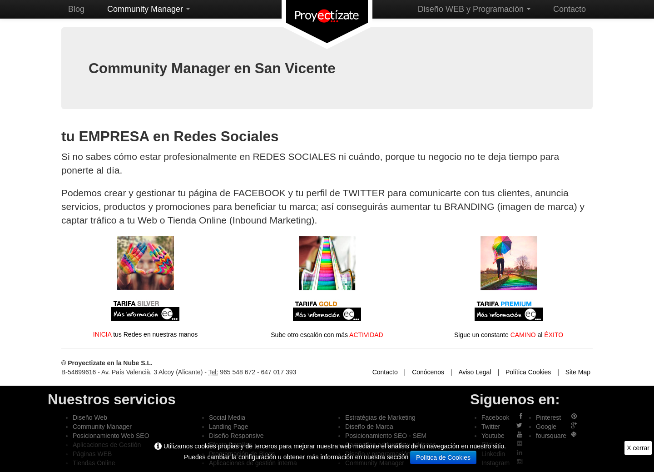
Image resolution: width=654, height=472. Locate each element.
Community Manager (148, 9)
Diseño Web (90, 417)
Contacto (569, 9)
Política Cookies (528, 372)
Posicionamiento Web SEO (111, 435)
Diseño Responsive (236, 435)
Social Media (227, 417)
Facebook (495, 417)
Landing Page (228, 426)
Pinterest (548, 417)
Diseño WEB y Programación (474, 9)
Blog (76, 9)
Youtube (493, 435)
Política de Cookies (443, 457)
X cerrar (638, 448)
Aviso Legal (474, 372)
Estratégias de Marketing (380, 417)
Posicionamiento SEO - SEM (385, 435)
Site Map (577, 372)
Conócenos (428, 372)
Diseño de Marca (369, 426)
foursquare (551, 435)
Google (546, 426)
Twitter (490, 426)
